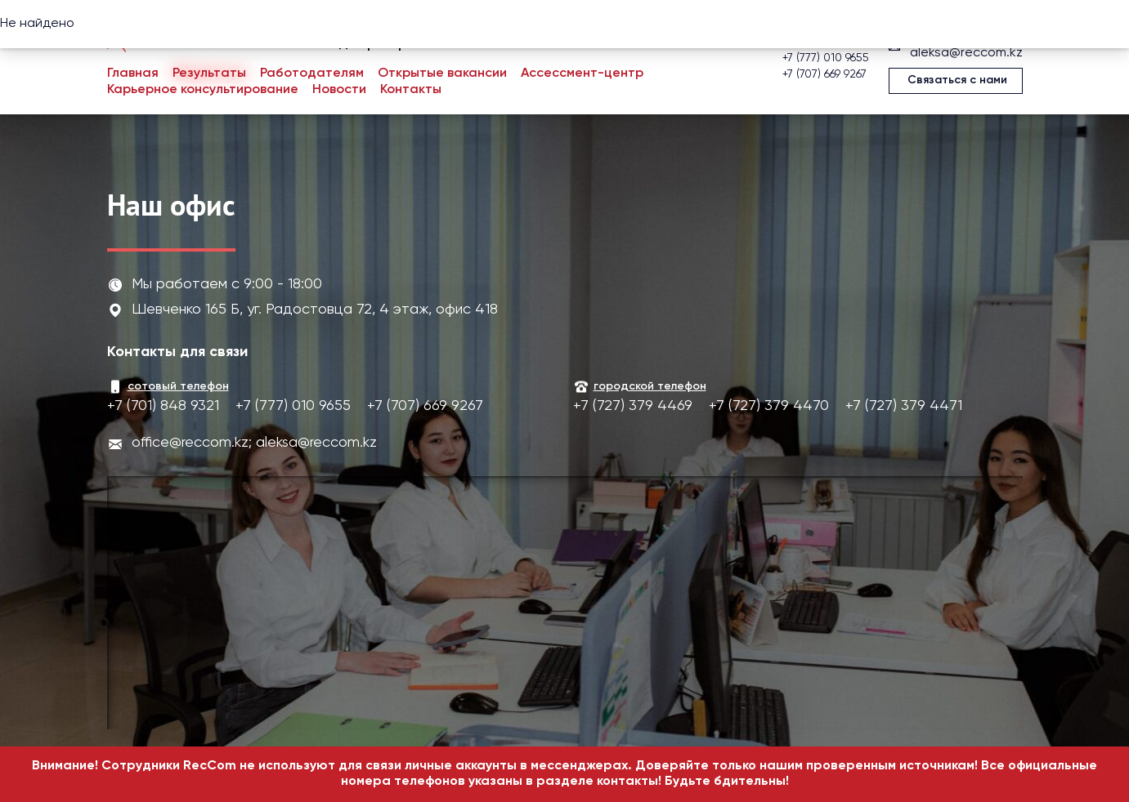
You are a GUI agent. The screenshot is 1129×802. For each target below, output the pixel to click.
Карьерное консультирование (202, 89)
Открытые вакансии (442, 73)
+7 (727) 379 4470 (769, 406)
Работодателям (312, 73)
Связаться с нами (957, 80)
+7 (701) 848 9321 (163, 406)
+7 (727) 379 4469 (632, 406)
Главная (133, 73)
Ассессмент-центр (582, 73)
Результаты (209, 73)
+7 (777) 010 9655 (825, 58)
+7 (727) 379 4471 (903, 406)
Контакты (410, 89)
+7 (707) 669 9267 (824, 74)
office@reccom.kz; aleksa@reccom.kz (254, 442)
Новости (339, 89)
